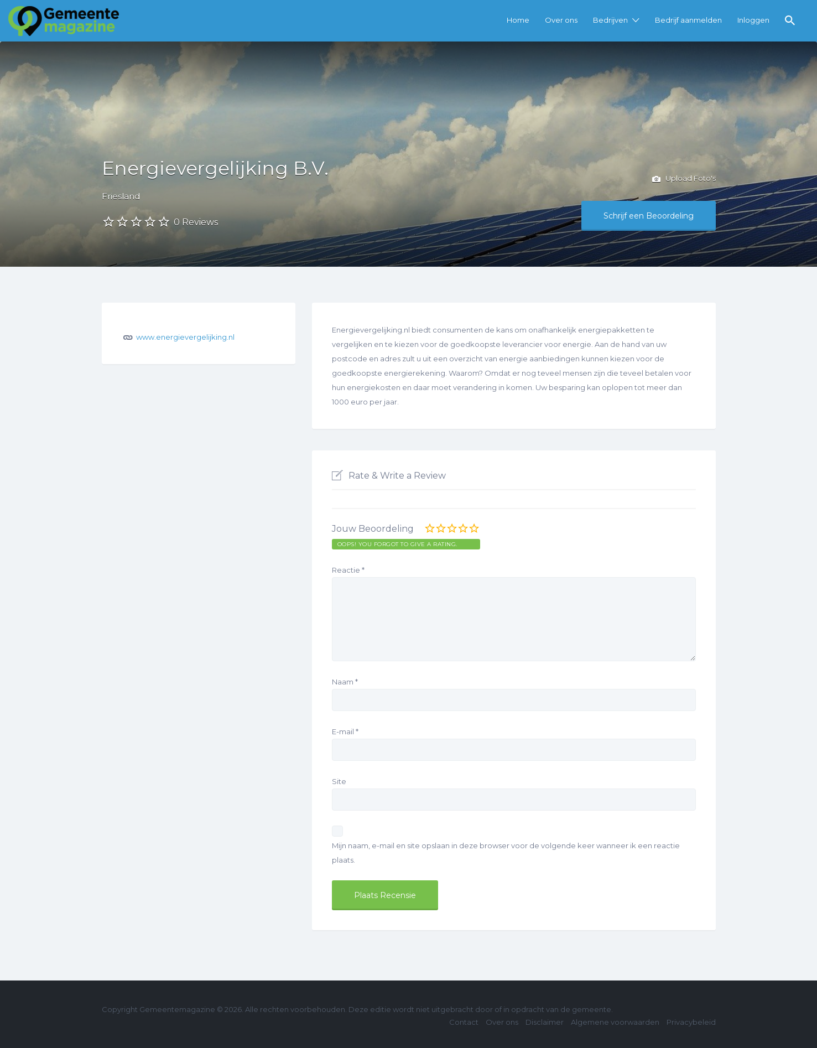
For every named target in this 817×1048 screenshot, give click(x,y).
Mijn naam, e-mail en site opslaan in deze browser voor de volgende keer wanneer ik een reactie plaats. (506, 852)
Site (339, 781)
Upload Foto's (684, 179)
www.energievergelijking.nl (185, 337)
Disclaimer (544, 1022)
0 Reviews (196, 222)
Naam (345, 681)
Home (518, 19)
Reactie (348, 569)
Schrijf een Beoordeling (648, 216)
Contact (463, 1022)
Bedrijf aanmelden (688, 19)
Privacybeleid (691, 1022)
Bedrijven (610, 19)
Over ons (561, 19)
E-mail (345, 731)
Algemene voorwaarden (615, 1022)
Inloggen (753, 19)
